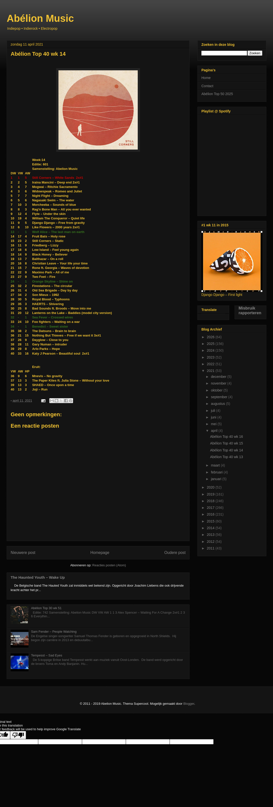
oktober (217, 390)
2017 (211, 508)
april (214, 431)
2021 (211, 371)
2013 (211, 535)
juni (214, 417)
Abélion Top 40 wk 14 (226, 450)
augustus (218, 404)
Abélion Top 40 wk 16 (226, 437)
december (219, 377)
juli (213, 411)
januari (216, 479)
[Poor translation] (18, 735)
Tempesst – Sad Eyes (46, 655)
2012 (211, 542)
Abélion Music (40, 18)
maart (216, 465)
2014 (211, 528)
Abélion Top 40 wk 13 (226, 457)
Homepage (99, 552)
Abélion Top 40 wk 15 (226, 443)
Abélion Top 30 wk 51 (46, 608)
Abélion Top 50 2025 (217, 94)
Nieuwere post (23, 552)
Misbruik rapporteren (250, 310)
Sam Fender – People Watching (54, 631)
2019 (211, 494)
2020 (211, 487)
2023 (211, 357)
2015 (211, 521)
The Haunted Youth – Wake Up (38, 577)
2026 (211, 337)
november (219, 383)
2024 (211, 350)
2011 (211, 548)
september (219, 397)
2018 (211, 501)
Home (206, 78)
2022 (211, 364)
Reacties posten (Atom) (109, 565)
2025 (211, 344)
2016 (211, 514)
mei (214, 424)
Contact (207, 86)
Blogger (188, 703)
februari (217, 472)
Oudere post (175, 552)
